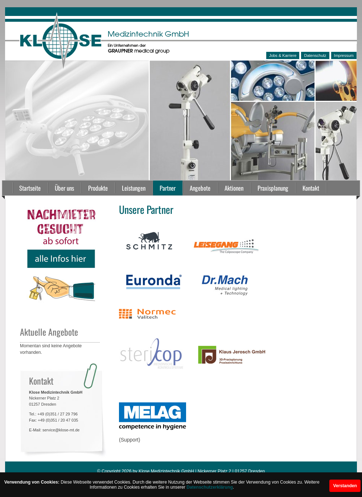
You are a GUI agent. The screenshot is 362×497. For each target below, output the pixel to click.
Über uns (64, 187)
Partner (168, 187)
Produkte (98, 187)
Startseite (30, 187)
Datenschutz (315, 55)
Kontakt (311, 187)
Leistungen (133, 187)
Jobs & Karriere (283, 55)
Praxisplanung (273, 187)
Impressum (344, 55)
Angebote (200, 187)
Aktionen (234, 187)
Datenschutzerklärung (209, 487)
